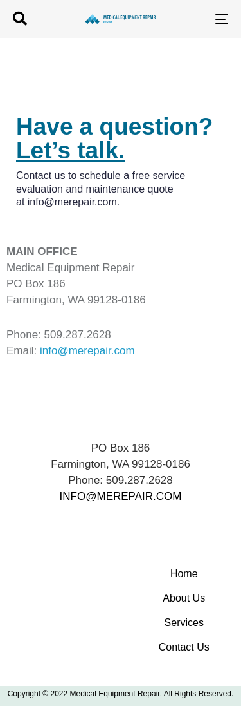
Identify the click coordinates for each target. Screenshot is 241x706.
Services (184, 622)
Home (184, 573)
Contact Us (184, 647)
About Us (184, 598)
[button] (20, 19)
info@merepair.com (72, 201)
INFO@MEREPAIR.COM (121, 496)
